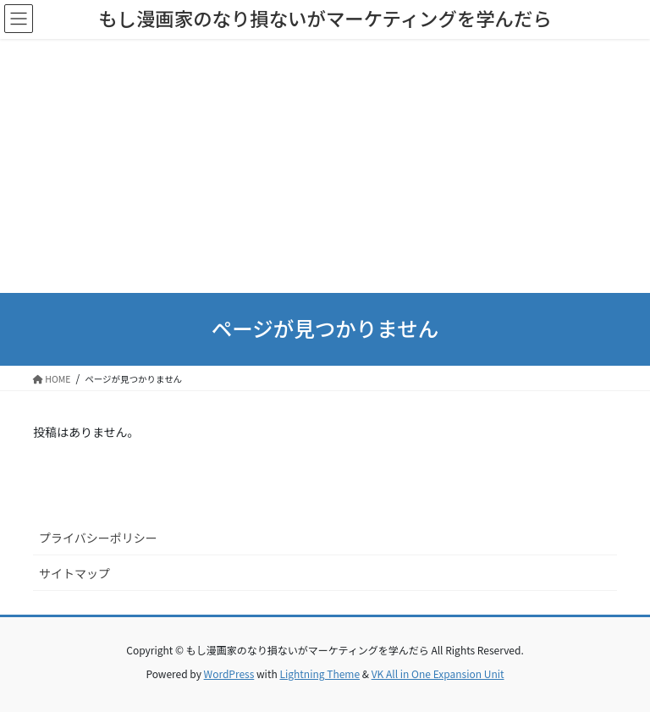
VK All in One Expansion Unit (438, 673)
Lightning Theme (319, 673)
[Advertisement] (325, 165)
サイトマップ (74, 573)
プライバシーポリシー (98, 537)
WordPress (229, 673)
